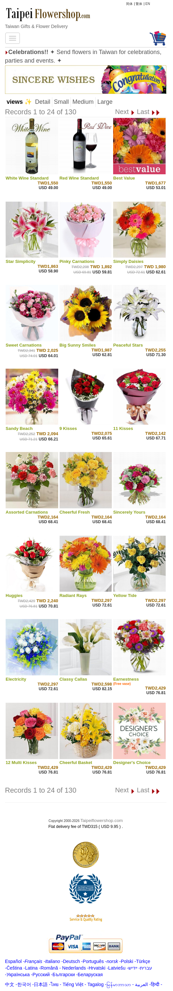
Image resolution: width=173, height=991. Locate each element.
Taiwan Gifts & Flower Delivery (36, 26)
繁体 (139, 4)
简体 (129, 4)
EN (148, 4)
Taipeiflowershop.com (101, 820)
